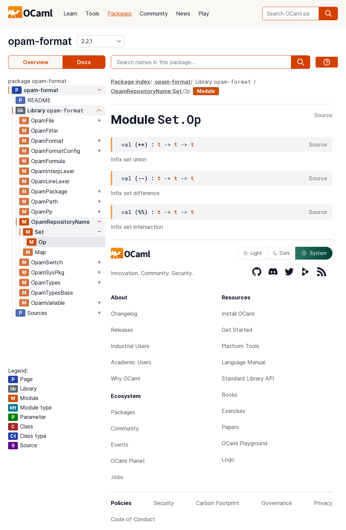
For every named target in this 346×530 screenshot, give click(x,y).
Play (203, 13)
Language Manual (243, 362)
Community (154, 13)
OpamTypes (45, 282)
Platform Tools (240, 346)
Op (42, 242)
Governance (277, 503)
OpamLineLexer (50, 181)
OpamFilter (44, 130)
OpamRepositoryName (60, 221)
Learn (70, 13)
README (39, 100)
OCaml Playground (245, 443)
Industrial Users (130, 346)
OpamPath (44, 201)
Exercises (233, 410)
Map (40, 252)
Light (252, 253)
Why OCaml (125, 378)
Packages (119, 13)
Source (323, 115)
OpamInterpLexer (52, 171)
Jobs (117, 477)
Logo (228, 459)
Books (230, 394)
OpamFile (42, 120)
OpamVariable (48, 302)
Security (164, 503)
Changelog (124, 313)
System (314, 253)
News (183, 13)
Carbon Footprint (217, 503)
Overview (35, 62)
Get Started (237, 329)
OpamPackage (49, 191)
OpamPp (41, 211)
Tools (92, 13)
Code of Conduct (133, 519)
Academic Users (131, 362)
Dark (281, 253)
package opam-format (37, 81)
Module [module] (206, 91)
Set (39, 232)
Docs (84, 62)
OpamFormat (47, 140)
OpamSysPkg (47, 272)
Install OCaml (238, 313)
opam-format (40, 41)
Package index (130, 81)
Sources (37, 313)
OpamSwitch (47, 262)
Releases (122, 329)
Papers (230, 427)
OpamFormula (48, 161)
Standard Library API (248, 378)
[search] (328, 13)
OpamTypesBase (52, 292)
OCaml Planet (128, 460)
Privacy (323, 503)
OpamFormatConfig (55, 151)
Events (119, 444)
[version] (101, 41)
